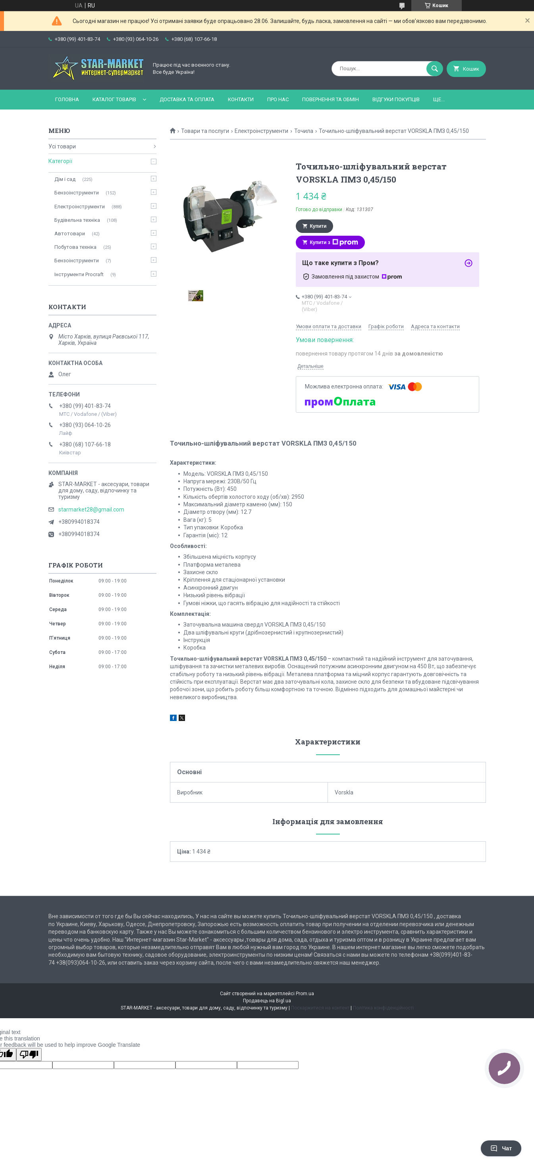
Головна (67, 99)
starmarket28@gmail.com (91, 509)
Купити (318, 226)
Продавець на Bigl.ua (267, 1001)
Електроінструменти (261, 131)
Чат (501, 1148)
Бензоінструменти (76, 193)
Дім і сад (64, 179)
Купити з (334, 242)
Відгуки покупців (396, 99)
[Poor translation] (29, 1054)
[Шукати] (434, 68)
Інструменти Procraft (79, 274)
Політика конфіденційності (383, 1008)
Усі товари (62, 146)
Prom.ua (305, 993)
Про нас (278, 99)
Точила (303, 131)
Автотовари (69, 233)
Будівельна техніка (77, 220)
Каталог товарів (114, 99)
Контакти (241, 99)
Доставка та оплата (187, 99)
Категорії (60, 161)
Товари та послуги (205, 131)
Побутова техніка (75, 247)
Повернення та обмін (330, 99)
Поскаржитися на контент (320, 1008)
